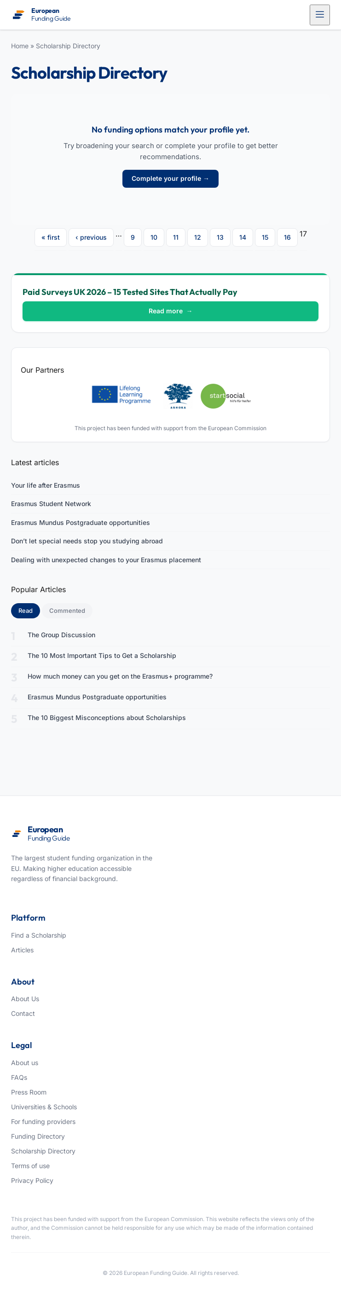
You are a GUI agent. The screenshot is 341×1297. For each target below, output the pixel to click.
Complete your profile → (170, 178)
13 (220, 237)
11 (176, 237)
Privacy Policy (32, 1180)
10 (153, 237)
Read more (171, 311)
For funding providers (43, 1121)
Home (20, 46)
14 (242, 237)
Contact (23, 1013)
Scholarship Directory (68, 46)
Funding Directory (38, 1136)
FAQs (19, 1077)
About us (24, 1062)
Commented (67, 610)
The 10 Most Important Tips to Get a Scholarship (102, 655)
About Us (25, 999)
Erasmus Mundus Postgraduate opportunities (80, 522)
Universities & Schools (44, 1107)
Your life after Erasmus (45, 485)
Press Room (28, 1092)
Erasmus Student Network (51, 503)
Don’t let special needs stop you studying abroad (87, 541)
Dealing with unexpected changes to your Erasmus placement (106, 560)
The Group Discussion (61, 635)
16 (287, 237)
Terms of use (30, 1166)
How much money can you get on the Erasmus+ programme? (120, 676)
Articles (22, 950)
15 (265, 237)
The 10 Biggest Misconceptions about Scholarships (107, 717)
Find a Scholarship (38, 935)
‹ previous (91, 237)
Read (29, 610)
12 (197, 237)
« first (50, 237)
